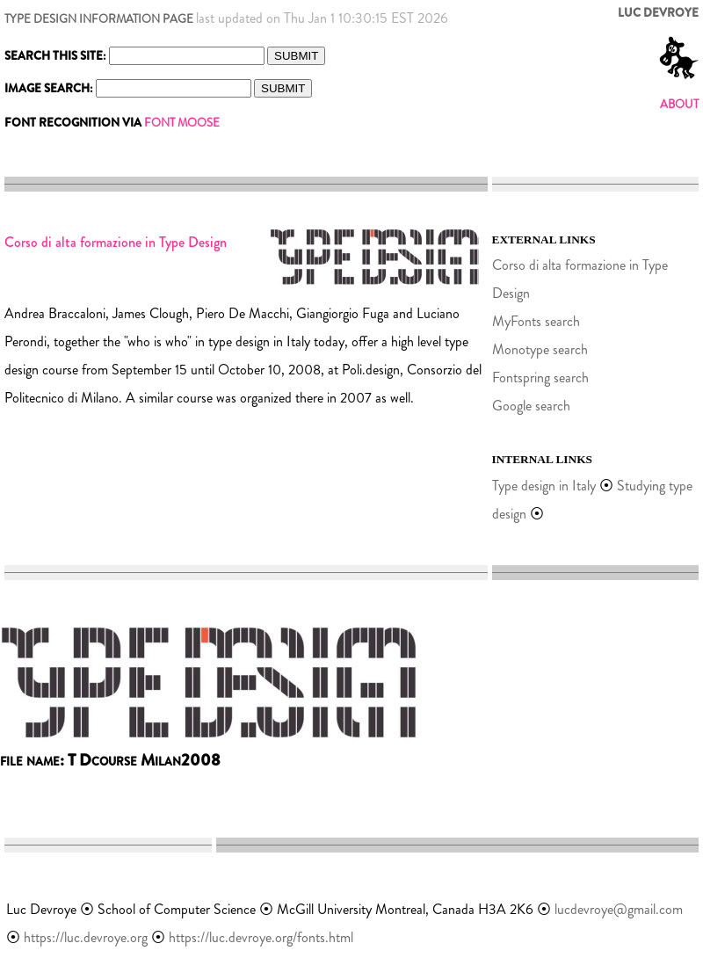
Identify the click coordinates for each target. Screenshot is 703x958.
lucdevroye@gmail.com (618, 909)
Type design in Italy (544, 485)
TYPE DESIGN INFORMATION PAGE (98, 19)
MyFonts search (536, 321)
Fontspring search (540, 377)
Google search (531, 406)
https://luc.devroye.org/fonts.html (261, 937)
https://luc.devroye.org (86, 937)
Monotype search (540, 349)
